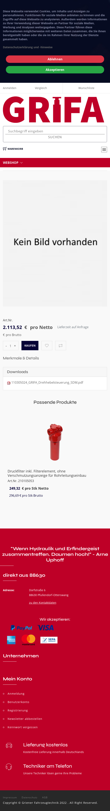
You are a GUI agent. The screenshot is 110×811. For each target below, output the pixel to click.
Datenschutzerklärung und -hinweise (27, 47)
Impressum (10, 797)
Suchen (55, 137)
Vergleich (41, 88)
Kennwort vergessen (23, 727)
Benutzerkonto (18, 702)
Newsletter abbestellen (25, 719)
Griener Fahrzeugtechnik (40, 803)
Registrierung (18, 710)
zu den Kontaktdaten (42, 602)
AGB (45, 797)
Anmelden (9, 88)
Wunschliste (86, 88)
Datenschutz (29, 797)
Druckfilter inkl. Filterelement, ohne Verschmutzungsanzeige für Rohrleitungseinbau (47, 473)
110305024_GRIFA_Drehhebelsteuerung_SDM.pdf (47, 382)
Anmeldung (16, 693)
